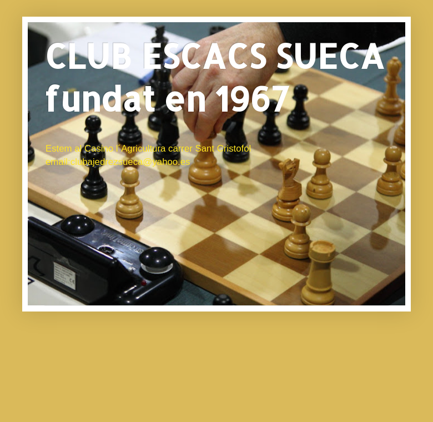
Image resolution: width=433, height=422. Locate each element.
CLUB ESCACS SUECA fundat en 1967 (214, 77)
